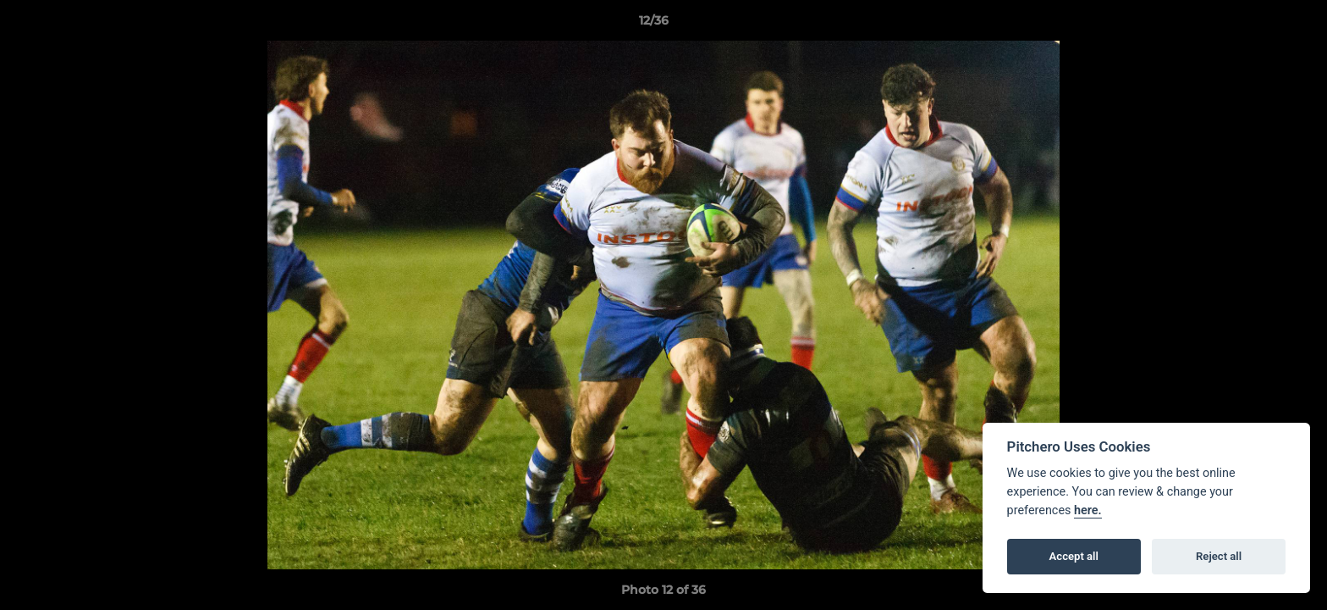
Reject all (1219, 556)
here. (1088, 510)
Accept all (1073, 556)
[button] (1256, 24)
